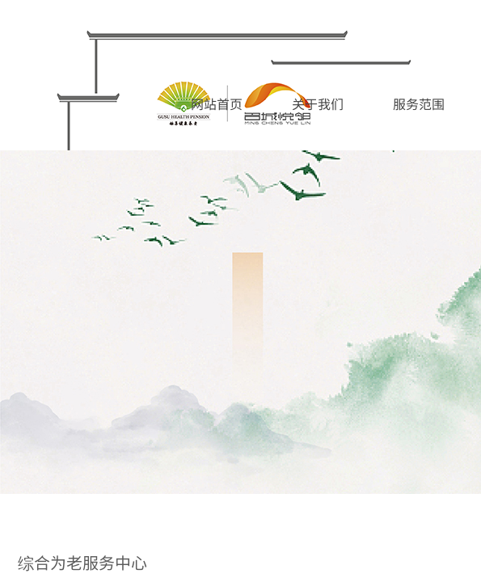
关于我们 (318, 103)
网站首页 (217, 103)
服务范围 (419, 103)
